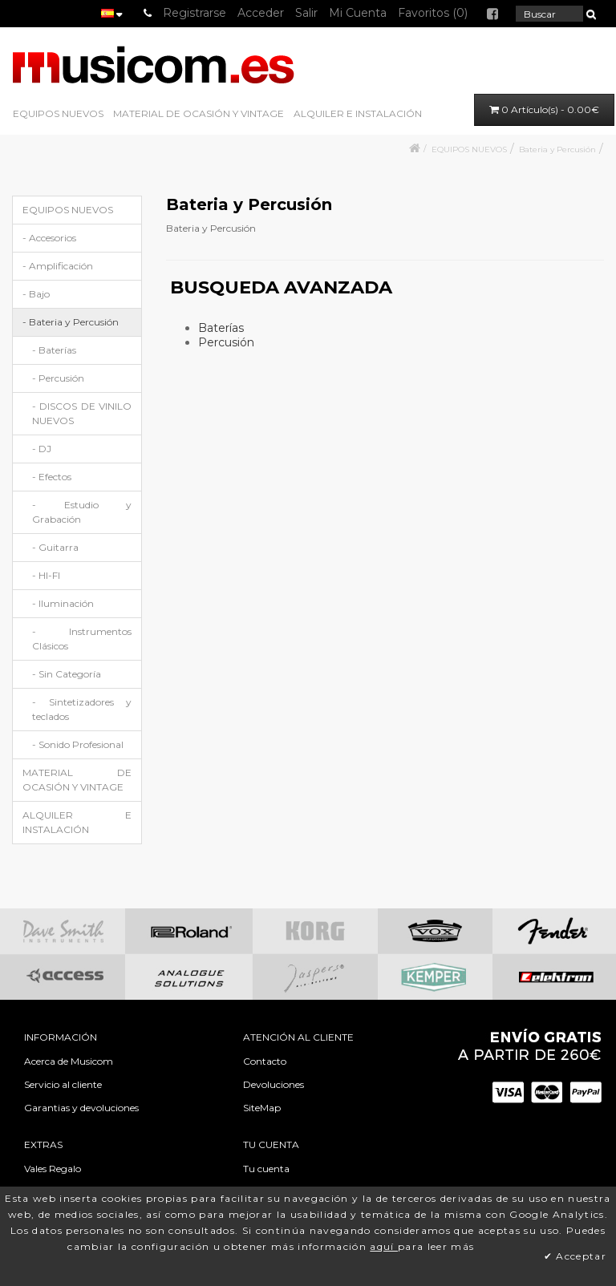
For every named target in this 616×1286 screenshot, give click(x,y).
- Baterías (54, 350)
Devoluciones (273, 1084)
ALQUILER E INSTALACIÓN (358, 113)
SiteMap (262, 1108)
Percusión (226, 342)
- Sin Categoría (66, 674)
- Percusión (58, 378)
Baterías (221, 328)
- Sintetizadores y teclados (82, 709)
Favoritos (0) (433, 13)
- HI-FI (46, 575)
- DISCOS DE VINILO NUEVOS (82, 413)
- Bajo (36, 294)
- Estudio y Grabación (82, 512)
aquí (384, 1246)
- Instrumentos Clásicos (82, 638)
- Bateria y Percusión (70, 322)
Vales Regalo (52, 1169)
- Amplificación (57, 266)
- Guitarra (55, 547)
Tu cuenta (266, 1169)
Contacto (264, 1061)
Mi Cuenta (358, 13)
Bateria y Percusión (557, 149)
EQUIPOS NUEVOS (58, 113)
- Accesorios (49, 238)
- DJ (41, 449)
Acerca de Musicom (68, 1061)
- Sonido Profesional (78, 744)
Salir (306, 13)
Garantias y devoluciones (81, 1108)
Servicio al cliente (63, 1084)
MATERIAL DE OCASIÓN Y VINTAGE (198, 113)
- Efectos (51, 477)
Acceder (260, 13)
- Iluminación (63, 603)
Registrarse (194, 13)
